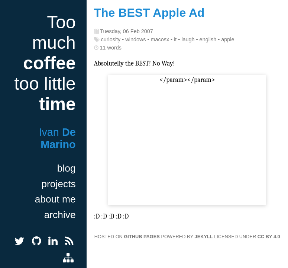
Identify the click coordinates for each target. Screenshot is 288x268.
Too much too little (44, 63)
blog (66, 168)
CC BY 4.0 (269, 236)
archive (60, 214)
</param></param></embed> (187, 140)
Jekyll (204, 236)
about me (55, 199)
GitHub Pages (141, 236)
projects (58, 183)
